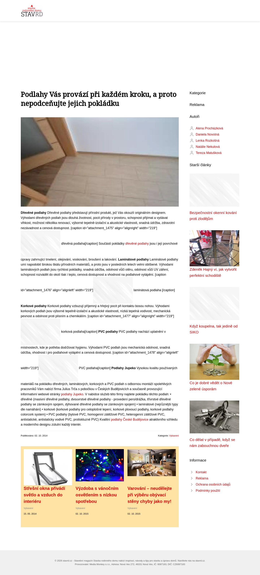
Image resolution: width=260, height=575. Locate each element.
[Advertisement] (130, 48)
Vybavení (174, 435)
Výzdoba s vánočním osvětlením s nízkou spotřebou (97, 495)
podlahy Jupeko (72, 394)
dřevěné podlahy (137, 243)
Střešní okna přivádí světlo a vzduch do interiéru (44, 495)
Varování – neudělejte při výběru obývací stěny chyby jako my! (149, 495)
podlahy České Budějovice (129, 419)
